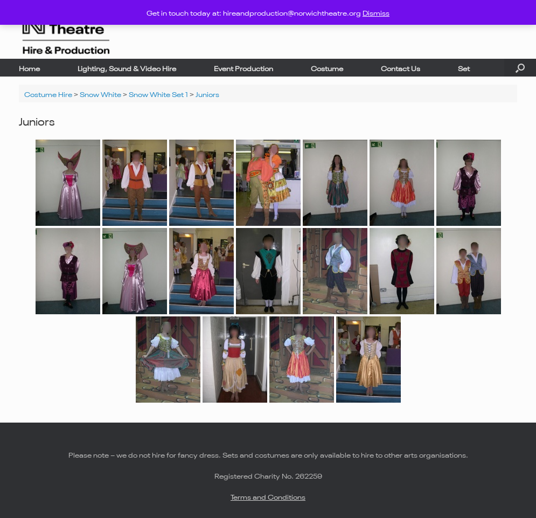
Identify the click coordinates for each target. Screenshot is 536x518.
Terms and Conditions (268, 496)
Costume (327, 68)
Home (29, 68)
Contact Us (400, 68)
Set (464, 68)
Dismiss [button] (376, 12)
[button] (520, 68)
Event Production (243, 68)
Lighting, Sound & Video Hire (127, 68)
